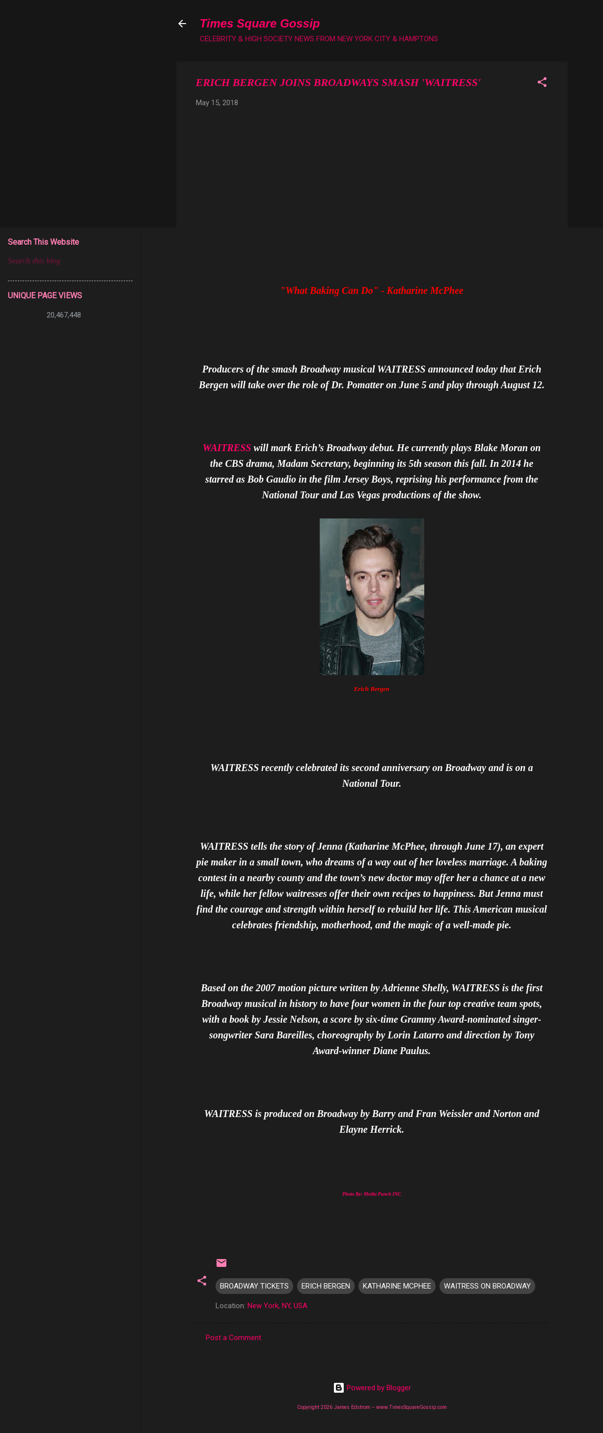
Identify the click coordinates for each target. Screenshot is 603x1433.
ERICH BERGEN (326, 1286)
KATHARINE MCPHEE (397, 1286)
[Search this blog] (70, 261)
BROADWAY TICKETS (254, 1286)
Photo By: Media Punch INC (371, 1194)
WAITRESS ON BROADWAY (487, 1286)
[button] (542, 83)
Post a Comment (233, 1337)
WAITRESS (227, 447)
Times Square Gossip (260, 23)
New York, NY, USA (277, 1305)
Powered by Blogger (372, 1387)
